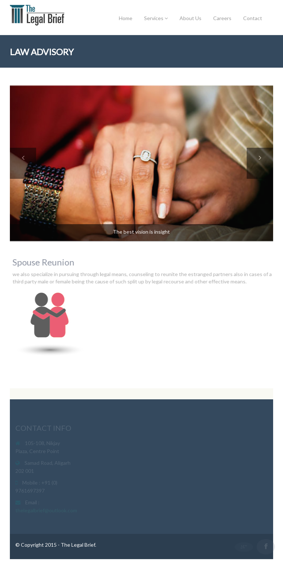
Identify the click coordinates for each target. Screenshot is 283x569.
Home (125, 18)
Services (156, 18)
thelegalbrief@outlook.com (46, 511)
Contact (252, 18)
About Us (190, 18)
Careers (222, 18)
